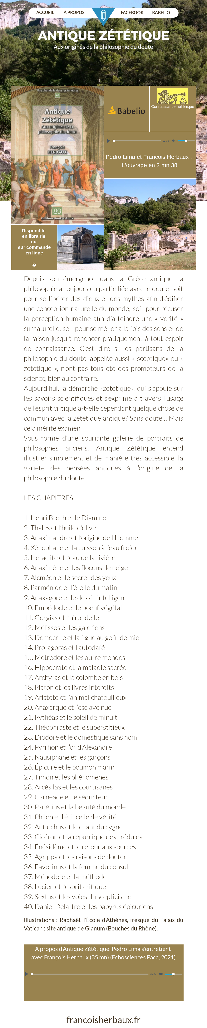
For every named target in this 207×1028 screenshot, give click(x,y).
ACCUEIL (45, 12)
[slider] (137, 141)
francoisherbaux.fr (103, 1019)
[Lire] (109, 141)
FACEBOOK (132, 12)
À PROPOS (74, 12)
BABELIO (161, 12)
